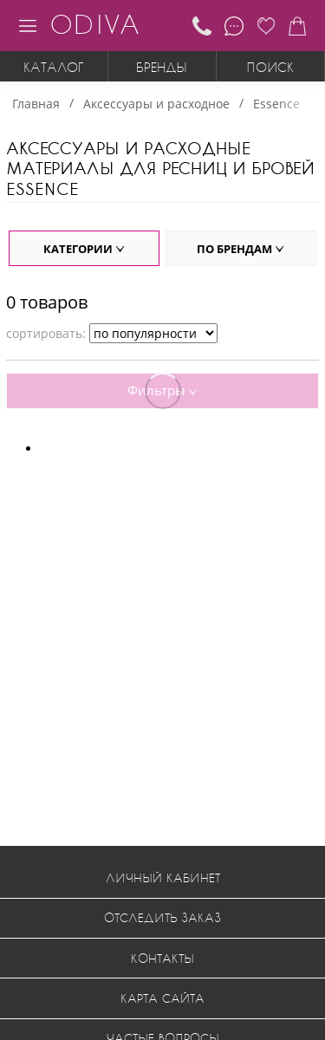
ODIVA (94, 24)
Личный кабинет (163, 877)
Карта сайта (162, 998)
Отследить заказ (162, 917)
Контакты (162, 958)
